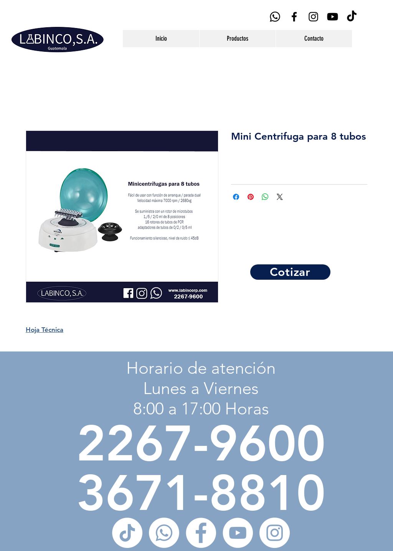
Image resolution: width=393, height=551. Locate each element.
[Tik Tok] (351, 16)
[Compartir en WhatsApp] (265, 196)
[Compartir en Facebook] (236, 196)
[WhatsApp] (275, 16)
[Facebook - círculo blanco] (201, 533)
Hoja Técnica (44, 329)
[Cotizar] (290, 272)
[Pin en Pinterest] (250, 196)
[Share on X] (279, 196)
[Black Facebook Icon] (294, 16)
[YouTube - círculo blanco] (238, 533)
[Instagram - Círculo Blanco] (274, 533)
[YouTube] (332, 16)
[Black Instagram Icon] (313, 16)
